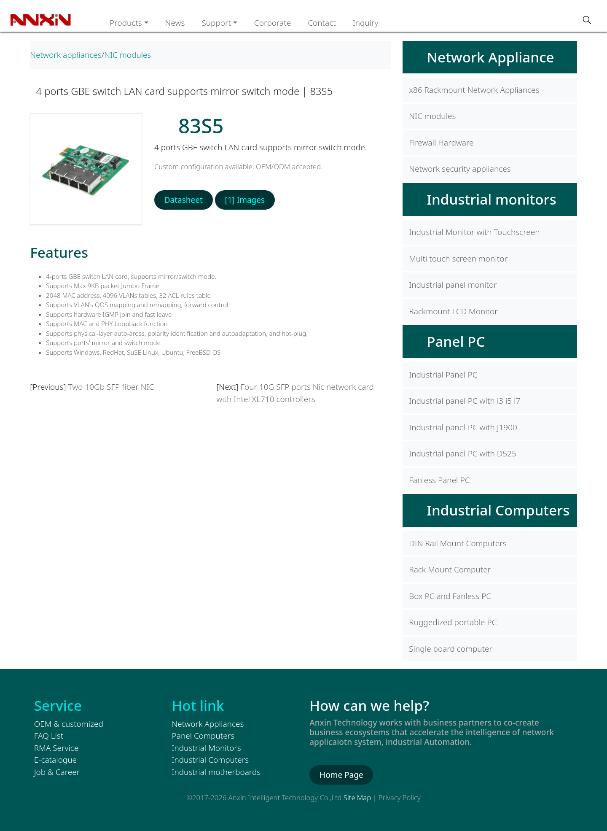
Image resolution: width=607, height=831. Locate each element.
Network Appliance (490, 57)
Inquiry (366, 22)
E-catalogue (55, 759)
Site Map (357, 797)
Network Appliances (208, 723)
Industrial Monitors (206, 747)
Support (216, 22)
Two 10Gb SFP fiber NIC (111, 386)
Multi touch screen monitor (458, 258)
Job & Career (57, 771)
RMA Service (56, 747)
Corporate (272, 22)
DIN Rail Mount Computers (457, 543)
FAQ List (48, 735)
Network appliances (65, 54)
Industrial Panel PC (443, 374)
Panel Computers (203, 735)
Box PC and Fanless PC (450, 596)
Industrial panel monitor (453, 284)
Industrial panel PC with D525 (462, 453)
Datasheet (183, 199)
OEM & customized (68, 723)
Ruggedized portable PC (453, 622)
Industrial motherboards (216, 771)
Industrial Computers (498, 510)
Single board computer (450, 648)
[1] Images (245, 199)
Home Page (341, 774)
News (175, 22)
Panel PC (456, 341)
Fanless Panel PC (439, 480)
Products (126, 22)
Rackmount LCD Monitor (453, 311)
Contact (322, 22)
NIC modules (127, 54)
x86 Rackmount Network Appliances (474, 89)
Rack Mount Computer (450, 569)
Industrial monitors (491, 199)
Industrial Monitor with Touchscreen (474, 232)
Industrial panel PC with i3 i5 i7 (464, 400)
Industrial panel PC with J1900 (463, 427)
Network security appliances (459, 168)
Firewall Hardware (441, 142)
